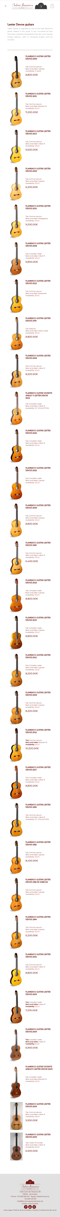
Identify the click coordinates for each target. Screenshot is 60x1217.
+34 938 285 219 (23, 1196)
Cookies (35, 1210)
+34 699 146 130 (30, 1199)
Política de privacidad (22, 1210)
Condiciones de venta (48, 1210)
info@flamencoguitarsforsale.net (30, 1201)
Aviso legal (8, 1210)
